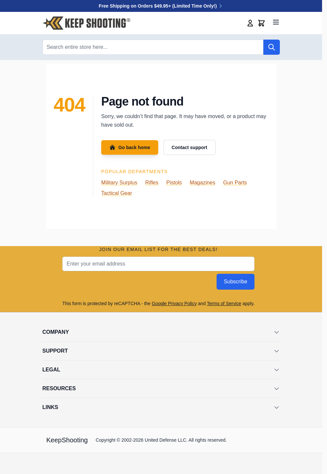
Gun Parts (235, 182)
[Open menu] (276, 22)
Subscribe (235, 281)
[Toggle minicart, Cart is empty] (261, 23)
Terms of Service (224, 303)
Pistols (174, 182)
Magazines (202, 182)
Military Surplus (119, 182)
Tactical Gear (116, 193)
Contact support (189, 147)
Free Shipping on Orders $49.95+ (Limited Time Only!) (161, 6)
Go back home (129, 147)
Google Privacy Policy (174, 303)
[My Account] (250, 23)
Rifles (151, 182)
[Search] (271, 47)
